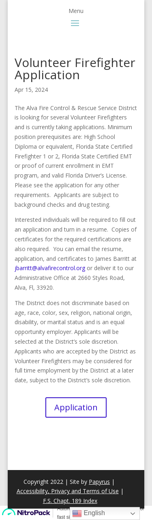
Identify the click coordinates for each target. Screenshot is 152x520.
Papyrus (99, 481)
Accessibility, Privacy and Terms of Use (68, 491)
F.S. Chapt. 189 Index (70, 501)
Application (76, 407)
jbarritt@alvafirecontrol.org (50, 268)
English (88, 513)
